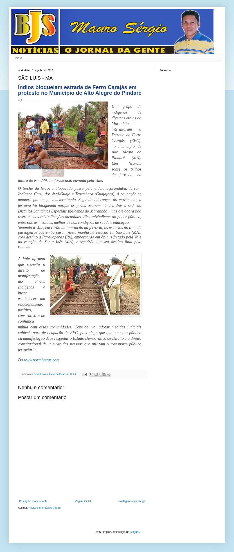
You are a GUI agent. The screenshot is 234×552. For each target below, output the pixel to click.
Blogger (134, 532)
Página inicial (83, 501)
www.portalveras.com (41, 360)
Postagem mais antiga (131, 501)
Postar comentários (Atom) (45, 507)
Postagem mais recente (33, 501)
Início (18, 58)
